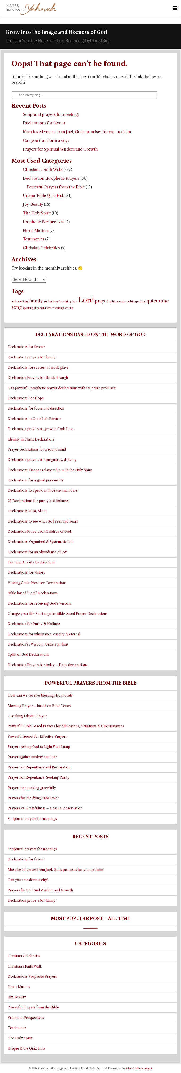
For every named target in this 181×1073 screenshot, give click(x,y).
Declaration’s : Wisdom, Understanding (38, 644)
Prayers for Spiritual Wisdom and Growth (60, 149)
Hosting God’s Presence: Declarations (37, 583)
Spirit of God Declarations (28, 655)
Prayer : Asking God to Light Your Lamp (39, 747)
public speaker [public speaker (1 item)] (117, 301)
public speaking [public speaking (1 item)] (136, 301)
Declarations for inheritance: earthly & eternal (44, 634)
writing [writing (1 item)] (69, 308)
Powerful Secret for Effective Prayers (37, 737)
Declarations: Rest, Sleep (27, 511)
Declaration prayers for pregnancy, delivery (42, 460)
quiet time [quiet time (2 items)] (157, 301)
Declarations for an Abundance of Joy (37, 552)
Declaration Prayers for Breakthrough (38, 378)
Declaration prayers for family (31, 357)
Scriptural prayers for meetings (51, 114)
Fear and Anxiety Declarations (31, 562)
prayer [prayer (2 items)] (101, 301)
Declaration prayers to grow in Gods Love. (41, 429)
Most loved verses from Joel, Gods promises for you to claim (77, 131)
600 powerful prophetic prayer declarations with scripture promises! (62, 388)
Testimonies (33, 239)
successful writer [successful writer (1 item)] (44, 308)
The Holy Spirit (37, 213)
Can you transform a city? (46, 140)
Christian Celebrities (41, 247)
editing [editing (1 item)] (24, 301)
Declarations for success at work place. (38, 368)
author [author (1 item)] (15, 301)
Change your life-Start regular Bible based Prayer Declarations (57, 614)
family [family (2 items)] (36, 301)
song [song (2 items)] (17, 307)
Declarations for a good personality (36, 480)
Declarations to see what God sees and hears (43, 521)
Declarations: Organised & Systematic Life (41, 542)
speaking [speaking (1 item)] (28, 308)
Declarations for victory (26, 573)
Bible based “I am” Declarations (33, 593)
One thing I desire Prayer (27, 716)
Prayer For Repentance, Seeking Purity (38, 778)
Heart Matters (36, 230)
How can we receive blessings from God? (40, 696)
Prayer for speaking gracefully (32, 788)
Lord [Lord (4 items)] (86, 300)
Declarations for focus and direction (36, 408)
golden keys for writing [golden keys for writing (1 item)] (57, 301)
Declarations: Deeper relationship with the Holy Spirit (50, 470)
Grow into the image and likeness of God (56, 32)
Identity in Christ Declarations (31, 439)
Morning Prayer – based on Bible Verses (39, 706)
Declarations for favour (44, 123)
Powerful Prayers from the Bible (56, 187)
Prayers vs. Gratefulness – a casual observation (45, 808)
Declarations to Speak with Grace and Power (43, 491)
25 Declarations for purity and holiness (38, 501)
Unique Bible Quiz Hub (43, 195)
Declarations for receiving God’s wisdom (39, 604)
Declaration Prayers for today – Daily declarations (47, 665)
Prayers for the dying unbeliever (33, 798)
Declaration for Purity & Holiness (34, 624)
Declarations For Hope (26, 398)
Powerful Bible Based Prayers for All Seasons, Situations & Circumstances (66, 726)
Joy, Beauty (33, 204)
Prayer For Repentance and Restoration (39, 767)
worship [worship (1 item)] (59, 308)
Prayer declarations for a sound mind (37, 450)
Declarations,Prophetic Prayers (51, 178)
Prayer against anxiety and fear (32, 757)
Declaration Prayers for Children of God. (40, 532)
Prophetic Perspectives (43, 221)
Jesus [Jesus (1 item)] (75, 301)
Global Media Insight (139, 1068)
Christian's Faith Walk (42, 169)
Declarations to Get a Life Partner (34, 419)
